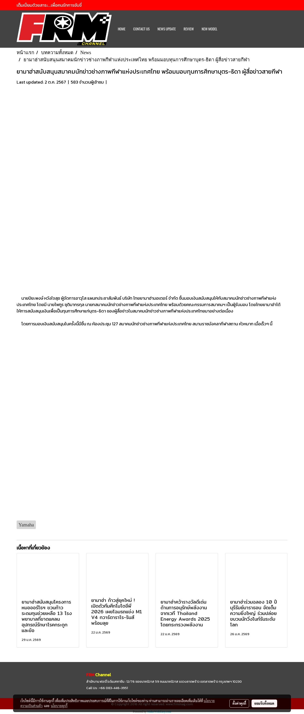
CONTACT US (141, 29)
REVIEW (189, 29)
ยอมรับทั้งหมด (264, 703)
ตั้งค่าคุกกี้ (239, 703)
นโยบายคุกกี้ (59, 706)
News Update (166, 29)
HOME (121, 29)
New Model (209, 29)
